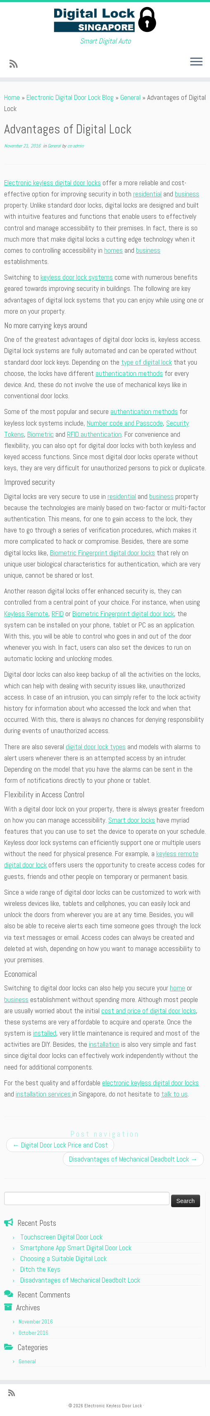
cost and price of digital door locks (148, 1010)
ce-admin (75, 146)
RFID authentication (94, 434)
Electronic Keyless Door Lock (113, 1406)
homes (113, 250)
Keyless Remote (26, 613)
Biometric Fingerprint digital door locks (102, 552)
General (130, 97)
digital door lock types (96, 746)
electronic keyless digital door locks (150, 1082)
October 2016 (33, 1332)
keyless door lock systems (77, 277)
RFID (58, 613)
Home (12, 97)
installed (44, 1033)
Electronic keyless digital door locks (52, 182)
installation (104, 1044)
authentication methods (129, 373)
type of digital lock (146, 362)
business (187, 193)
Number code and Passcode (125, 423)
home (177, 987)
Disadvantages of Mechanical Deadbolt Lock (133, 1159)
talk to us (174, 1094)
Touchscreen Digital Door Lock (61, 1237)
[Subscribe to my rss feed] (16, 64)
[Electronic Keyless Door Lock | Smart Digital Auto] (105, 19)
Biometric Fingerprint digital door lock (123, 613)
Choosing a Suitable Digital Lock (63, 1258)
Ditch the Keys (40, 1269)
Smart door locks (131, 820)
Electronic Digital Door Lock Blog (70, 97)
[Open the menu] (196, 62)
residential (147, 193)
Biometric (40, 434)
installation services (44, 1094)
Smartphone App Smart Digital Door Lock (75, 1247)
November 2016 (36, 1321)
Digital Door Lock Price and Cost (60, 1145)
